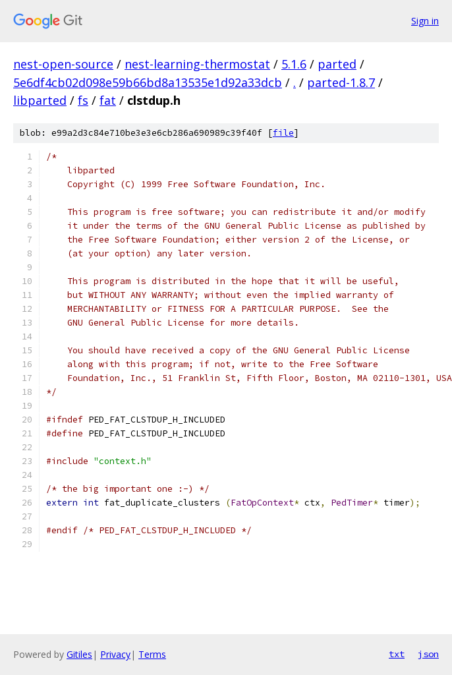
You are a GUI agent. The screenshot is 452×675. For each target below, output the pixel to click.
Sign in (425, 21)
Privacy (115, 654)
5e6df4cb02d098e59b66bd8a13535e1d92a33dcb (147, 82)
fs (83, 100)
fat (107, 100)
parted (337, 64)
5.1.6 (293, 64)
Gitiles (79, 654)
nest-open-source (63, 64)
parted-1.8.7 (341, 82)
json (428, 654)
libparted (40, 100)
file (283, 132)
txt (397, 654)
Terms (152, 654)
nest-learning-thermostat (197, 64)
